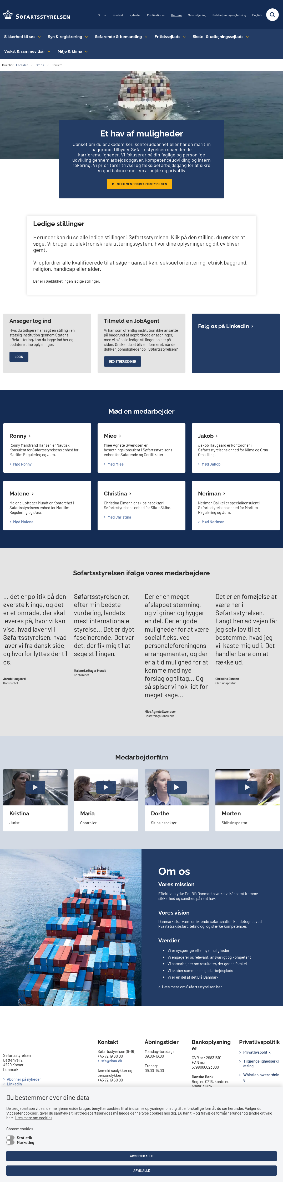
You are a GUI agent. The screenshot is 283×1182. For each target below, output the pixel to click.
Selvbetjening (197, 15)
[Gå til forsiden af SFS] (35, 14)
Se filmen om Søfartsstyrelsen (142, 184)
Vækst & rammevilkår (24, 51)
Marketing (25, 1142)
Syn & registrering (65, 36)
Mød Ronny (22, 464)
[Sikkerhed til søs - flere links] (38, 36)
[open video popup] (35, 787)
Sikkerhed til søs (19, 36)
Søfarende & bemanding (118, 36)
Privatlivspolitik (257, 1052)
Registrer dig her (122, 361)
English (257, 15)
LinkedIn (14, 1083)
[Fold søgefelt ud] (272, 14)
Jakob (206, 435)
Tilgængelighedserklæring (261, 1063)
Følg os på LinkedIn (223, 326)
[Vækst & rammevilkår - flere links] (47, 51)
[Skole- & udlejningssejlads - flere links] (246, 36)
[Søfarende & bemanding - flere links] (145, 36)
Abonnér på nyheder (24, 1079)
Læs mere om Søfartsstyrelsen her (192, 986)
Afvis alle (141, 1170)
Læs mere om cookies (33, 1117)
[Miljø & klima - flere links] (85, 51)
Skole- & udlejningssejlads (218, 36)
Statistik (24, 1137)
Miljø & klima (70, 51)
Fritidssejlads (167, 36)
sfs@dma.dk (111, 1060)
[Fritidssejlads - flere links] (183, 36)
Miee (110, 435)
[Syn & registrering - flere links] (85, 36)
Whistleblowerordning (261, 1077)
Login (19, 356)
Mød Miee (116, 464)
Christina (115, 493)
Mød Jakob (211, 464)
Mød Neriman (213, 521)
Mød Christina (119, 517)
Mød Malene (23, 521)
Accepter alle (141, 1156)
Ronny (18, 435)
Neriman (209, 493)
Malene (19, 493)
